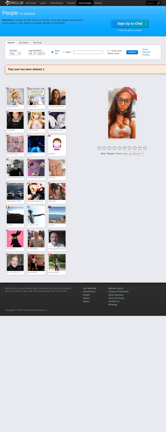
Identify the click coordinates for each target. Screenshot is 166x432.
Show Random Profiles (146, 52)
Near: (69, 52)
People (86, 295)
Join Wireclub (89, 288)
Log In (43, 3)
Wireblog (112, 304)
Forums (71, 3)
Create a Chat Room (118, 291)
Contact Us (113, 301)
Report (110, 153)
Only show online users (114, 52)
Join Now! (31, 3)
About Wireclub (115, 295)
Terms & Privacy (116, 298)
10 (145, 148)
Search (11, 42)
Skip (103, 153)
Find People (85, 3)
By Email (37, 42)
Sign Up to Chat (129, 23)
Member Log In (115, 288)
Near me (57, 52)
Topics (86, 301)
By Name (23, 42)
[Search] (151, 3)
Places (98, 3)
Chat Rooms (56, 3)
